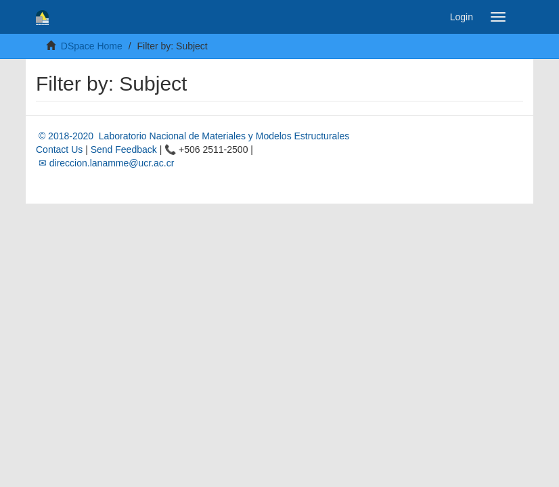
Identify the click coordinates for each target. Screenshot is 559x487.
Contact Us (59, 149)
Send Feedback (124, 149)
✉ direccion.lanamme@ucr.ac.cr (105, 163)
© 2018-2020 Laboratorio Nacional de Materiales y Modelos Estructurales (192, 136)
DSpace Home (91, 46)
